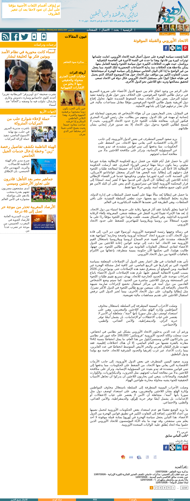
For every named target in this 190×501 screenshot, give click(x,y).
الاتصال (107, 30)
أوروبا (127, 417)
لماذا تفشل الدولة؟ (179, 482)
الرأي (134, 398)
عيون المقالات (167, 33)
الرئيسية (129, 30)
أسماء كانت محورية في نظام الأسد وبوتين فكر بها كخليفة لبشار (28, 54)
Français (52, 30)
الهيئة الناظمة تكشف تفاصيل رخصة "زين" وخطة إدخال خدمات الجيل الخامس (28, 151)
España (41, 30)
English (62, 30)
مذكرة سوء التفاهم (73, 63)
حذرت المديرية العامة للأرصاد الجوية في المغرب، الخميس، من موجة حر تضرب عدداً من (16, 223)
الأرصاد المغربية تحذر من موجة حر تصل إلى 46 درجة (28, 209)
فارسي (71, 30)
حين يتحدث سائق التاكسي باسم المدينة (169, 477)
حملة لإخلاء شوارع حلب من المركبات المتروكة (28, 121)
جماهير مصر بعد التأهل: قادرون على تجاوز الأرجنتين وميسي (28, 181)
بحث (118, 30)
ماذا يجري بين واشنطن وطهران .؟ (171, 479)
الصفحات (93, 30)
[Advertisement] (28, 258)
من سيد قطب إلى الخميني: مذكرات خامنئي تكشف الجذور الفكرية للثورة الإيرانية (148, 474)
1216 (184, 487)
